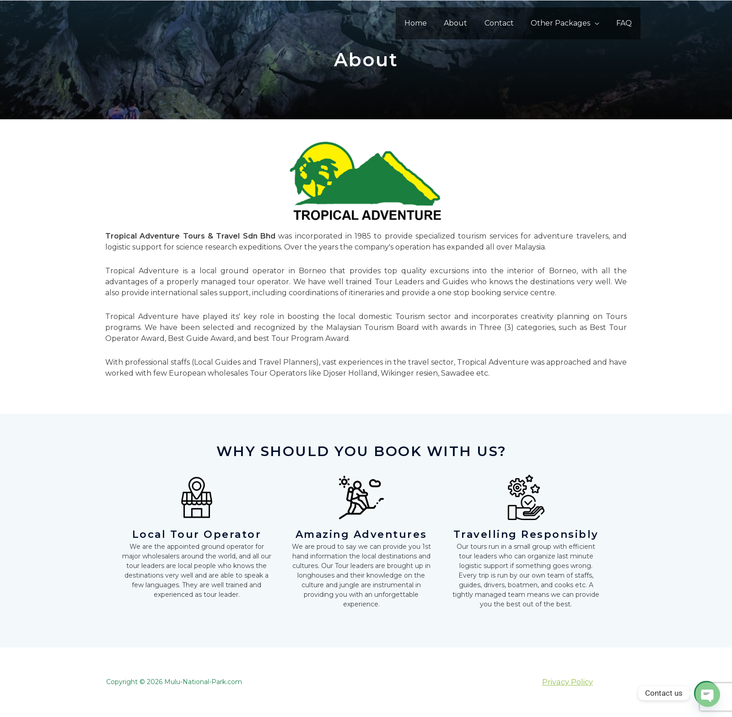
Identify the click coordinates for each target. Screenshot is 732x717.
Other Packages (564, 23)
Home (426, 23)
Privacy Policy (567, 682)
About (464, 23)
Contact (505, 23)
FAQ (625, 23)
